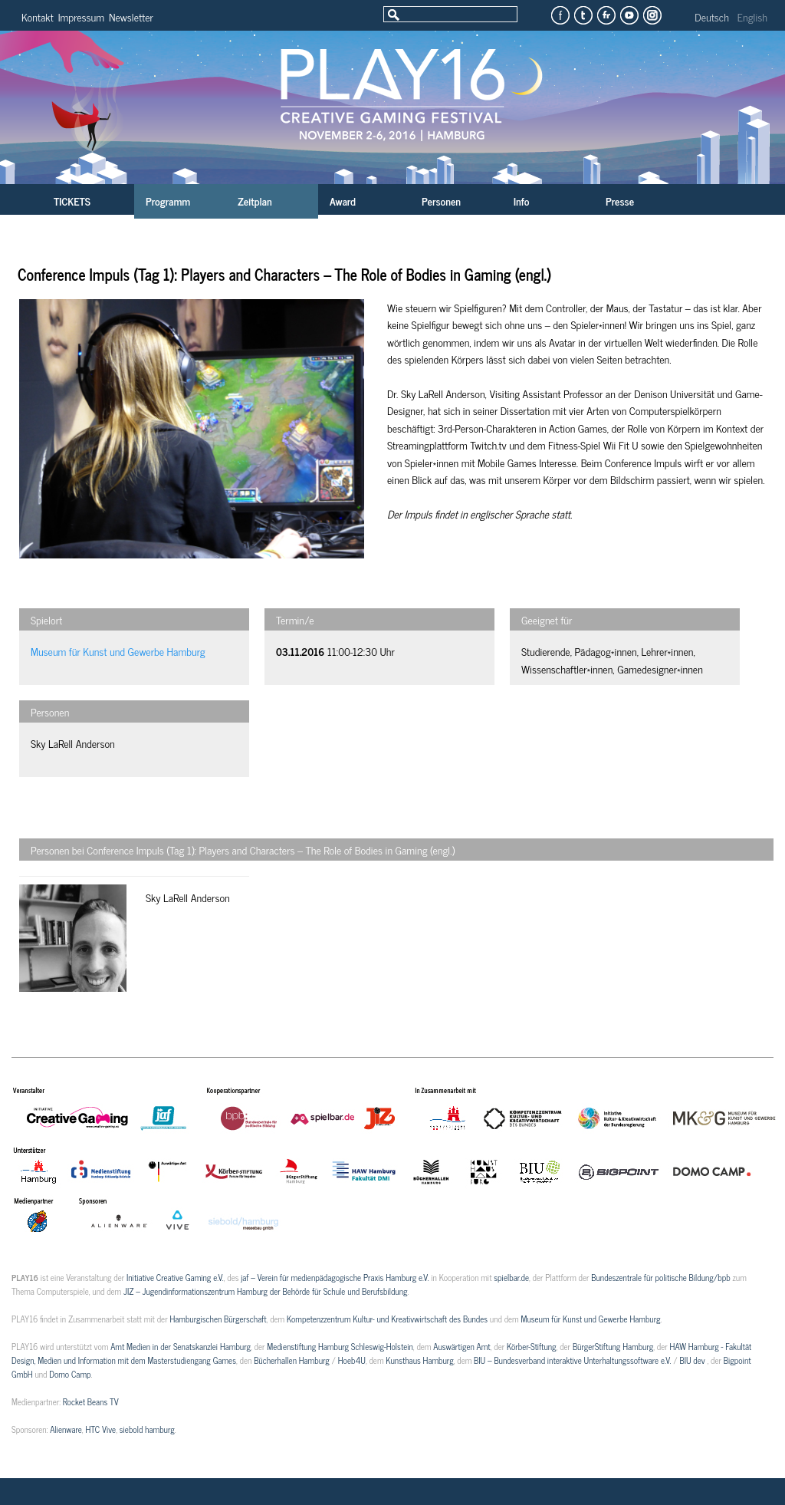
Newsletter (131, 16)
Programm (168, 200)
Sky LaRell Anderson (73, 743)
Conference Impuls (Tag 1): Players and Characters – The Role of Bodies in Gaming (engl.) (284, 274)
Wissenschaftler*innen (567, 668)
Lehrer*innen (667, 651)
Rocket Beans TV (91, 1401)
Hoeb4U (352, 1360)
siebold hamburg (147, 1429)
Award (343, 200)
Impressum (81, 16)
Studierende (545, 651)
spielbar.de (511, 1277)
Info (521, 200)
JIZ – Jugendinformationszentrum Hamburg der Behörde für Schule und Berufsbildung (265, 1291)
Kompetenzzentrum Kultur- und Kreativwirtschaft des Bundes (387, 1319)
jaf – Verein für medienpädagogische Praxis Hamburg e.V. (334, 1277)
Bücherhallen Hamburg (292, 1360)
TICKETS (72, 200)
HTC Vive (100, 1429)
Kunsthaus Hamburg (419, 1360)
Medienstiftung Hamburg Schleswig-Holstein (340, 1346)
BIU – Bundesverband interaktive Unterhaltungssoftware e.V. (572, 1360)
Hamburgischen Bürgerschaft (217, 1319)
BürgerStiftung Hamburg (613, 1346)
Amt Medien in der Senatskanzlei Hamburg (180, 1346)
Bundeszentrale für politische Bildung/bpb (660, 1277)
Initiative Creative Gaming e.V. (175, 1277)
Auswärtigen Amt (461, 1346)
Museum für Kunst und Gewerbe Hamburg (118, 651)
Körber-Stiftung (532, 1346)
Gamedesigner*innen (660, 668)
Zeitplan (255, 200)
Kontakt (37, 16)
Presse (620, 200)
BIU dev (693, 1360)
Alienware (66, 1429)
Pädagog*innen (605, 651)
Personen (441, 200)
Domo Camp (69, 1374)
